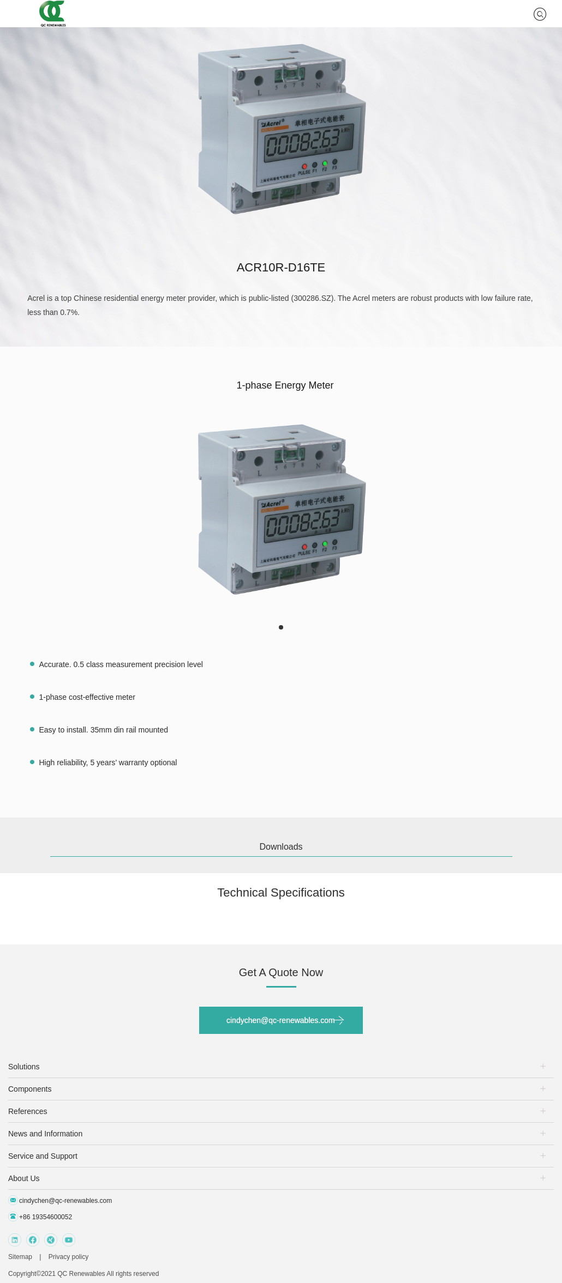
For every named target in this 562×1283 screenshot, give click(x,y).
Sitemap (20, 1257)
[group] (280, 508)
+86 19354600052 (40, 1216)
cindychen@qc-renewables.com (280, 1020)
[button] (281, 627)
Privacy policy (68, 1257)
